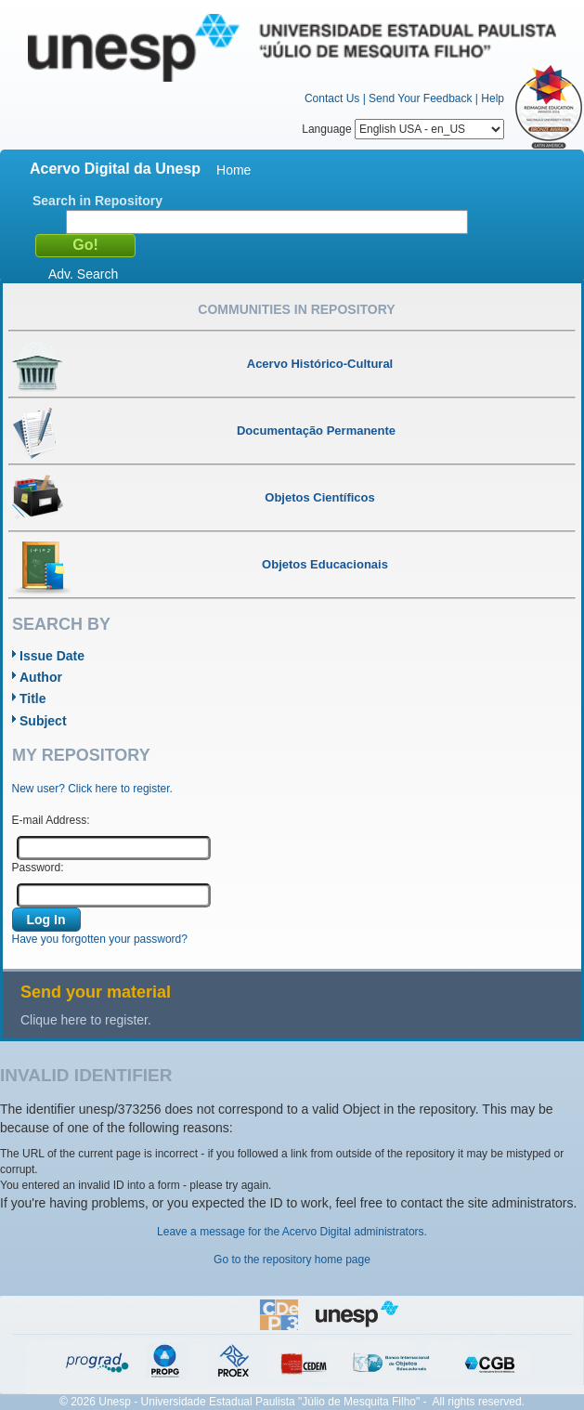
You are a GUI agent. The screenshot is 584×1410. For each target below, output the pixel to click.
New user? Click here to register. (92, 788)
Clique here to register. (85, 1019)
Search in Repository (97, 200)
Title (32, 698)
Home (233, 170)
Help (492, 98)
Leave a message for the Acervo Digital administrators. (292, 1231)
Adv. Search (83, 274)
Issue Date (51, 655)
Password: (38, 867)
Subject (43, 720)
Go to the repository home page (292, 1259)
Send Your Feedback (420, 98)
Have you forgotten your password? (100, 939)
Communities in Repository (296, 309)
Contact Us (332, 98)
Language (403, 129)
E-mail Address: (51, 820)
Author (40, 677)
